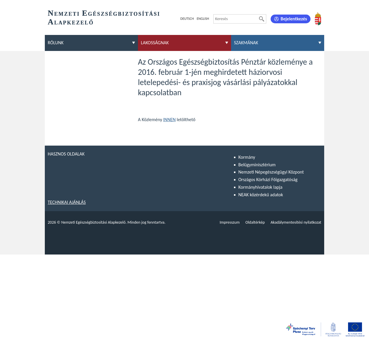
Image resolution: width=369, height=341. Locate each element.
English (203, 19)
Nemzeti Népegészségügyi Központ (271, 172)
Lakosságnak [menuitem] (155, 42)
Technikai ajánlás (67, 202)
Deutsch (187, 19)
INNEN (169, 119)
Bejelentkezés (294, 19)
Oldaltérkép (255, 222)
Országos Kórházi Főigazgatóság (267, 179)
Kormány (246, 157)
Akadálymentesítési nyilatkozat (296, 222)
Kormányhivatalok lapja (260, 187)
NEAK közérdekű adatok (260, 194)
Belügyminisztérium (257, 164)
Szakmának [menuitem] (246, 42)
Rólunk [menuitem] (55, 42)
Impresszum (230, 222)
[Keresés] (261, 19)
